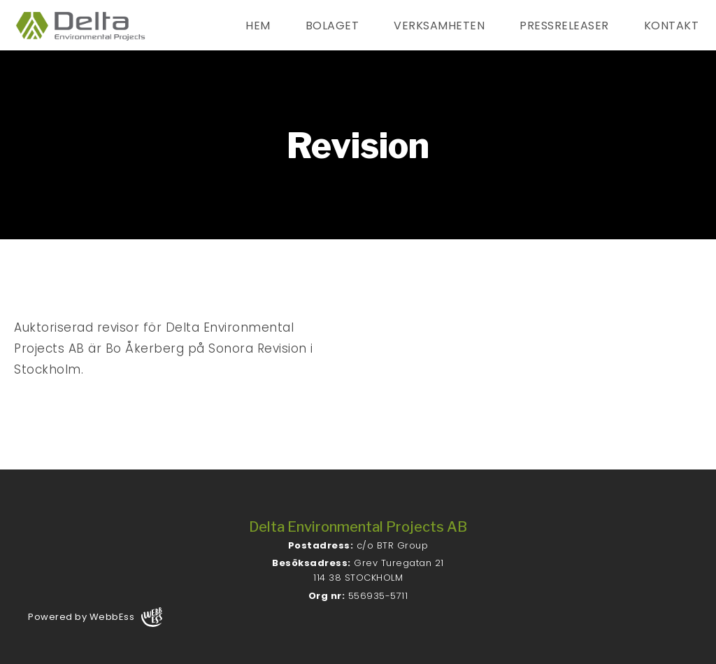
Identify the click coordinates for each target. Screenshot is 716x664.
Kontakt (671, 25)
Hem (258, 25)
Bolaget (332, 25)
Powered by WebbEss (95, 617)
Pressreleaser (564, 25)
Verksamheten (439, 25)
